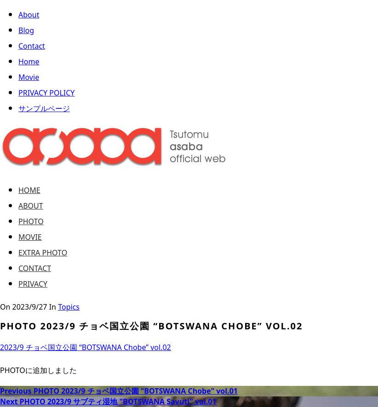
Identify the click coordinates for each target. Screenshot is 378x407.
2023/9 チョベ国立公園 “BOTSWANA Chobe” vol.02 (85, 348)
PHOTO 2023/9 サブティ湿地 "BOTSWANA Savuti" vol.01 (108, 401)
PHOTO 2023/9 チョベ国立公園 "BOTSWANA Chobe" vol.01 (119, 391)
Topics (69, 307)
